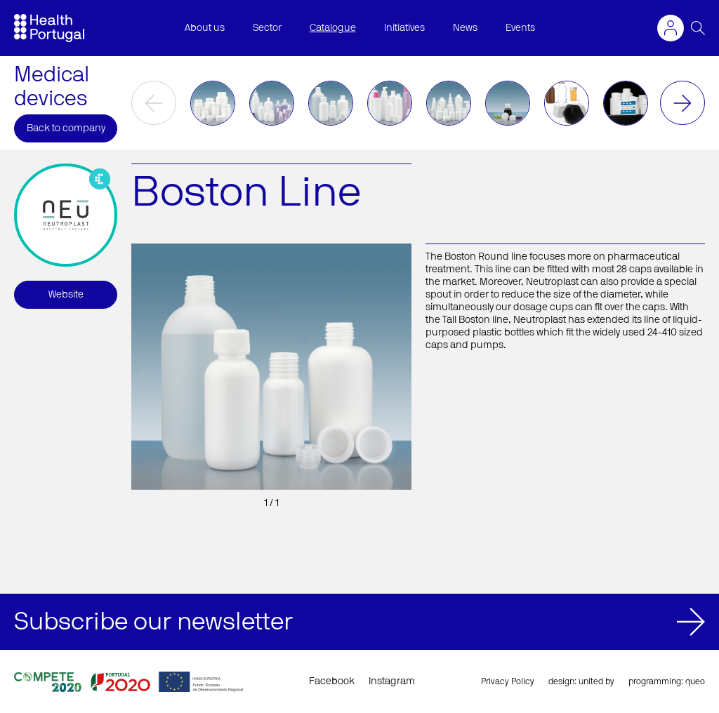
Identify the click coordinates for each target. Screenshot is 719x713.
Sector (267, 28)
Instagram (392, 681)
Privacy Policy (507, 681)
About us (205, 28)
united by (596, 681)
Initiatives (404, 28)
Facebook (332, 681)
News (465, 28)
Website (66, 295)
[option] (212, 103)
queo (695, 681)
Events (520, 28)
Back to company (66, 128)
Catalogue (333, 28)
